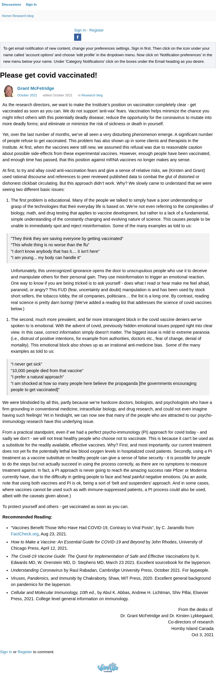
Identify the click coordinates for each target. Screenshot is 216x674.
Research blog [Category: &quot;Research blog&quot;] (92, 95)
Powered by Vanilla (108, 667)
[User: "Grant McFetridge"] (8, 91)
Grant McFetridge (35, 88)
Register (96, 30)
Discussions (11, 4)
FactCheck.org (25, 534)
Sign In (31, 4)
